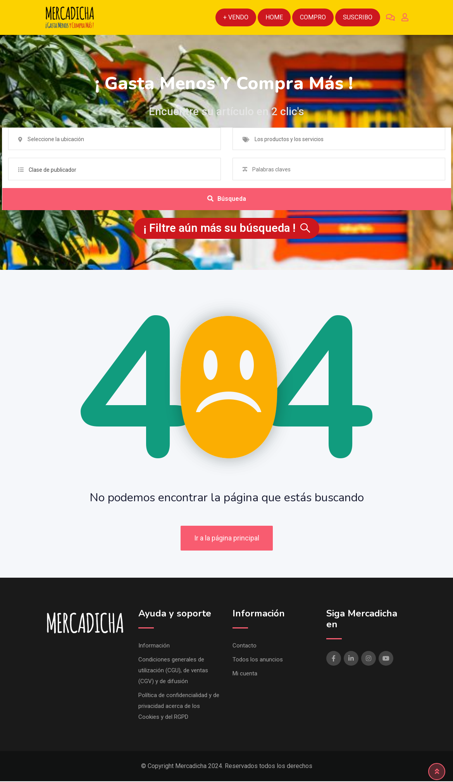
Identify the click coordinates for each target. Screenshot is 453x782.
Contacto (245, 646)
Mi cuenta (245, 674)
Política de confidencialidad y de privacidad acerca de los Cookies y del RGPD (178, 706)
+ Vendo (235, 17)
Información (154, 646)
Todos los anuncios (258, 660)
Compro (313, 17)
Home (274, 17)
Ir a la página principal (226, 539)
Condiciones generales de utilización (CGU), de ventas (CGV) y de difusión (173, 671)
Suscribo (357, 17)
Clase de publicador (52, 170)
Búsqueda (226, 199)
